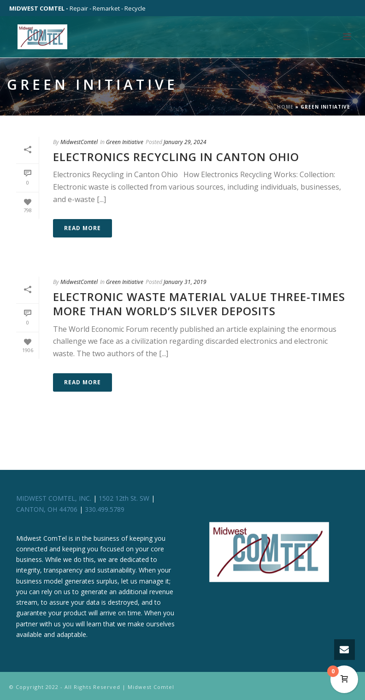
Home (285, 107)
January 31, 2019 (185, 282)
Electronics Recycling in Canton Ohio (176, 156)
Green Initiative (124, 142)
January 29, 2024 (185, 142)
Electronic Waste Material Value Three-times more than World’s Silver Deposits (199, 303)
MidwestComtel (79, 142)
